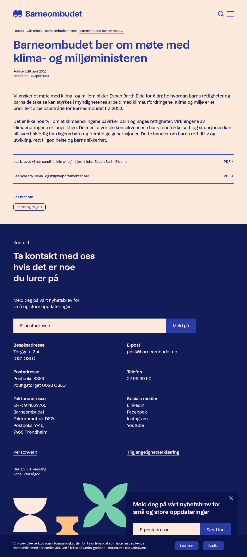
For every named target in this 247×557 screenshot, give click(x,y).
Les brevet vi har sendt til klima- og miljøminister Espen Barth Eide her (123, 161)
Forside (18, 31)
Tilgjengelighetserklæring (153, 452)
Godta (213, 546)
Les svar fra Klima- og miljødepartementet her (123, 176)
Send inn (216, 529)
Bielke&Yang (36, 469)
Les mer (186, 546)
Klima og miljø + (29, 207)
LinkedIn (135, 405)
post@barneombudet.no (152, 351)
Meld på (181, 325)
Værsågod (31, 474)
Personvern (25, 452)
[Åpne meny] (230, 14)
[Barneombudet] (47, 14)
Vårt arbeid (34, 31)
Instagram (137, 418)
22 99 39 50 (139, 378)
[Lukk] (231, 498)
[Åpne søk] (221, 14)
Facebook (137, 412)
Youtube (135, 425)
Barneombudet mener (61, 31)
